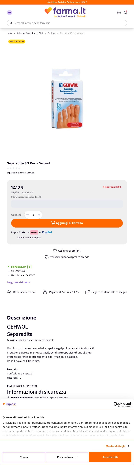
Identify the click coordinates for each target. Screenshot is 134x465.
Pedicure (51, 33)
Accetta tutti (110, 457)
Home (9, 33)
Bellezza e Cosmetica (26, 33)
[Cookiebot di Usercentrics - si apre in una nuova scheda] (116, 404)
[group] (14, 168)
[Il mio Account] (119, 12)
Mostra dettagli (115, 446)
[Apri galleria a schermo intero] (67, 98)
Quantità (16, 215)
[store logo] (64, 12)
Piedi (41, 33)
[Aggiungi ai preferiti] (67, 251)
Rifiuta (24, 457)
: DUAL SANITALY (27, 275)
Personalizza (67, 457)
